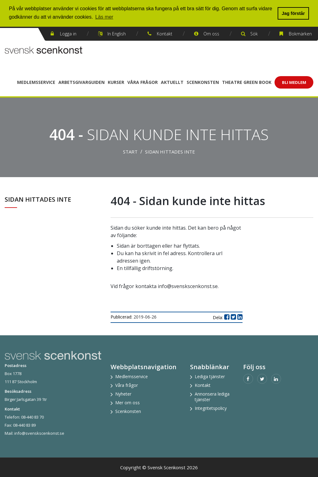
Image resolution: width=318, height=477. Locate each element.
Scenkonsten (203, 82)
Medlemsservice (36, 82)
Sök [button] (254, 34)
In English (116, 34)
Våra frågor (142, 82)
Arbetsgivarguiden (81, 82)
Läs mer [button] (104, 17)
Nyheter (123, 394)
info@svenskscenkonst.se (39, 433)
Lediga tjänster (210, 376)
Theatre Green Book (246, 82)
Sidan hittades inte (170, 152)
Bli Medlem (294, 82)
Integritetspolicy (211, 408)
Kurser (116, 82)
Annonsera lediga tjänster (212, 396)
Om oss (211, 34)
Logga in (68, 34)
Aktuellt (172, 82)
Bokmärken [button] (300, 34)
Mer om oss (127, 403)
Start (130, 152)
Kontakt (164, 34)
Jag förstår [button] (293, 13)
